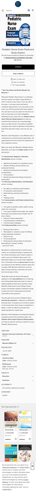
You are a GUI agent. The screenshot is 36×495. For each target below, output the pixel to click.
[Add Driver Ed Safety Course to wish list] (15, 439)
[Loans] (29, 10)
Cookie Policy (6, 489)
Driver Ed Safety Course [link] (10, 430)
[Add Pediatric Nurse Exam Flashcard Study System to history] (18, 82)
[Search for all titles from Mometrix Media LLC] (18, 343)
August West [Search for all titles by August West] (10, 432)
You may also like (10, 407)
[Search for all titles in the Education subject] (18, 376)
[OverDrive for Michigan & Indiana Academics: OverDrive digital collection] (18, 4)
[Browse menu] (33, 10)
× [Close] (32, 466)
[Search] (2, 10)
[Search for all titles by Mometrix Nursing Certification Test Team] (18, 335)
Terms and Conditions (9, 467)
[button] (18, 67)
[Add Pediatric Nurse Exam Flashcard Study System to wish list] (18, 79)
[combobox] (14, 10)
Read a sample (18, 74)
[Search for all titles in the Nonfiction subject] (18, 380)
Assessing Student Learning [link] (24, 430)
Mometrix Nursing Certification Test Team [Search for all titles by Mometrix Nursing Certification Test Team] (19, 58)
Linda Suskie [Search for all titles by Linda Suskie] (24, 432)
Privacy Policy (24, 467)
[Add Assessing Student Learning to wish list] (30, 439)
